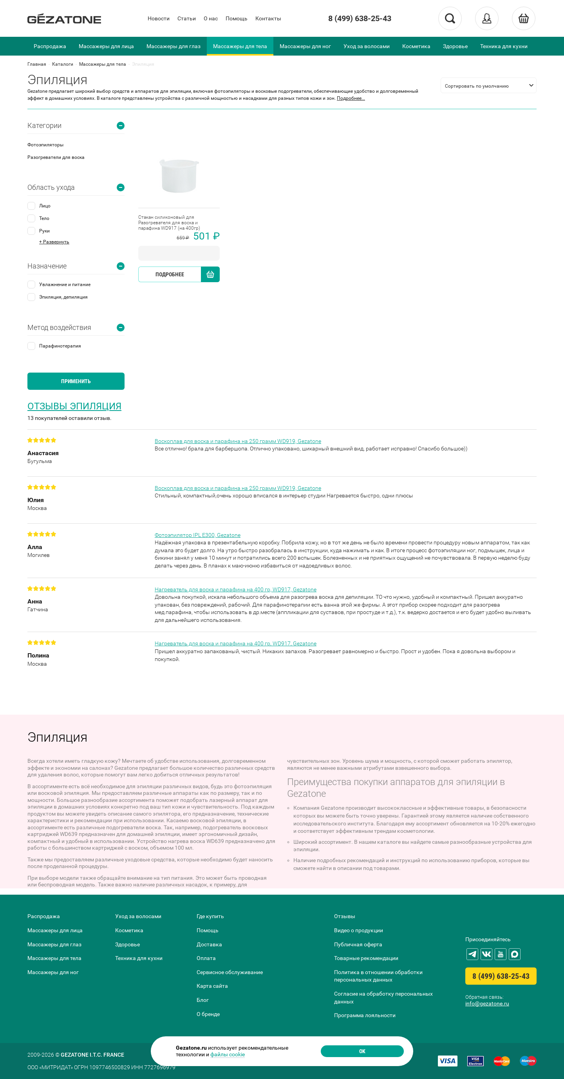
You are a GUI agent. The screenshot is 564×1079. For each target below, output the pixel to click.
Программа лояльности (365, 1015)
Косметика (416, 46)
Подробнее (169, 274)
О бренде (208, 1014)
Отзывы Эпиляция (74, 406)
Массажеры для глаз (173, 46)
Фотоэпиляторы (45, 145)
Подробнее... (351, 98)
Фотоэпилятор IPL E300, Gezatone (197, 535)
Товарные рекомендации (366, 958)
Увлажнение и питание (64, 284)
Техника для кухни (504, 46)
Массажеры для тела (240, 46)
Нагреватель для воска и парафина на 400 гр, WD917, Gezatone (235, 589)
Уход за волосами (366, 46)
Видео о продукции (358, 930)
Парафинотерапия (60, 346)
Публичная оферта (358, 944)
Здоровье (455, 46)
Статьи (186, 18)
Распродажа (50, 46)
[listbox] (489, 85)
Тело (44, 218)
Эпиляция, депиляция (63, 297)
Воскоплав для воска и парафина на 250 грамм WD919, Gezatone (238, 441)
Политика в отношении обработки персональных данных (378, 976)
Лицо (45, 206)
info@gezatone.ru (487, 1003)
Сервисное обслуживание (230, 972)
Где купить (210, 916)
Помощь (237, 18)
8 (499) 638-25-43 (359, 18)
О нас (211, 18)
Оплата (206, 958)
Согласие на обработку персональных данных (383, 998)
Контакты (268, 18)
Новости (159, 18)
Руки (44, 231)
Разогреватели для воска (56, 157)
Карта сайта (212, 986)
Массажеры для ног (305, 46)
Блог (203, 1000)
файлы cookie (227, 1054)
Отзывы (344, 916)
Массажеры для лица (106, 46)
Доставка (209, 944)
